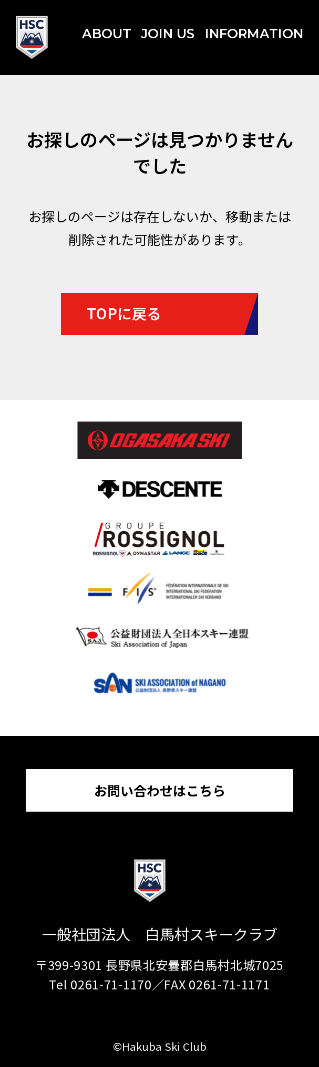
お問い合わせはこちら (159, 790)
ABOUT (106, 33)
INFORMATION (254, 33)
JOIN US (167, 33)
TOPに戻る (124, 313)
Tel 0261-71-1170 (100, 984)
